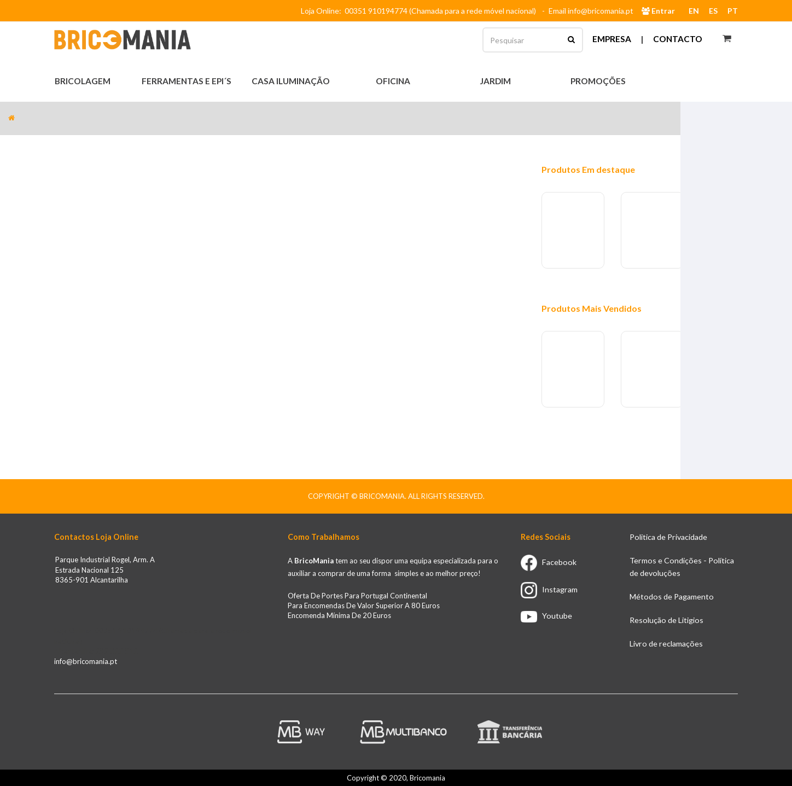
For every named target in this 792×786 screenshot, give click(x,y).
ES (713, 10)
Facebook (548, 562)
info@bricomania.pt (85, 661)
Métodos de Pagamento (672, 596)
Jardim (496, 81)
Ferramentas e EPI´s (187, 81)
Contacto (677, 39)
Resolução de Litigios (666, 620)
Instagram (549, 589)
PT (732, 10)
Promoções (598, 81)
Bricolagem (83, 81)
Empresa (611, 39)
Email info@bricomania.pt (591, 10)
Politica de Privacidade (668, 537)
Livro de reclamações (666, 643)
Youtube (546, 615)
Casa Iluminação (291, 81)
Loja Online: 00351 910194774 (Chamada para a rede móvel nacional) (420, 10)
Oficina (394, 81)
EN (694, 10)
